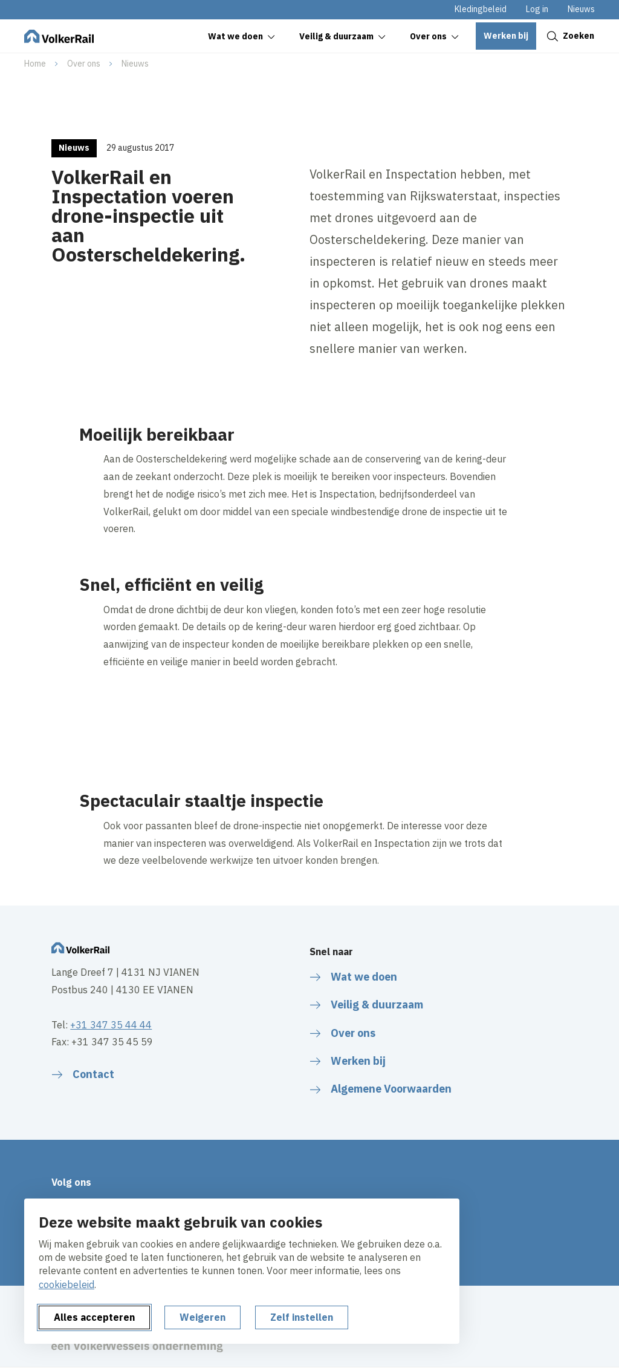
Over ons (83, 63)
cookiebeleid (66, 1284)
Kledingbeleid (481, 9)
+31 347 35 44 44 (111, 1025)
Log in (537, 9)
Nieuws (581, 9)
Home (35, 63)
